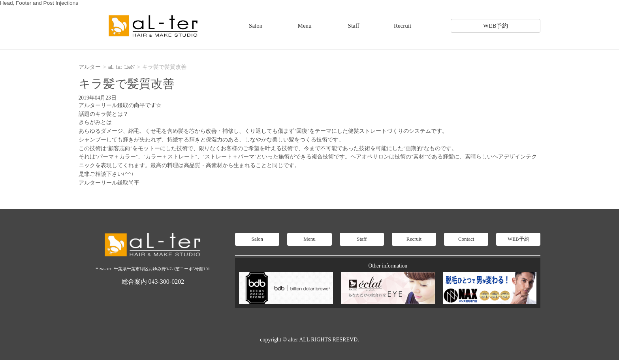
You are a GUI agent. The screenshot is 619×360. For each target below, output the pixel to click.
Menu (305, 26)
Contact (466, 239)
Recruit (402, 26)
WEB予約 (495, 26)
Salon (255, 26)
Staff (353, 26)
